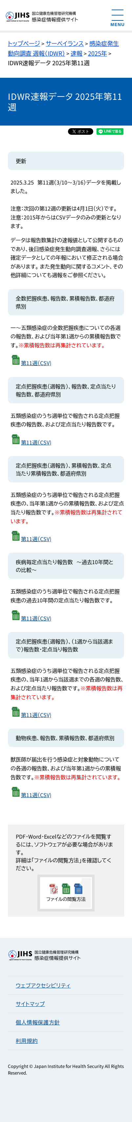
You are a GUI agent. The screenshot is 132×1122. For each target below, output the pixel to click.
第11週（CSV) (36, 363)
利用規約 (27, 1041)
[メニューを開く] (118, 17)
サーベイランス (65, 43)
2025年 (97, 53)
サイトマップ (30, 1004)
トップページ (24, 43)
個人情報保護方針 (38, 1022)
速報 (76, 53)
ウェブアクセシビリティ (43, 985)
